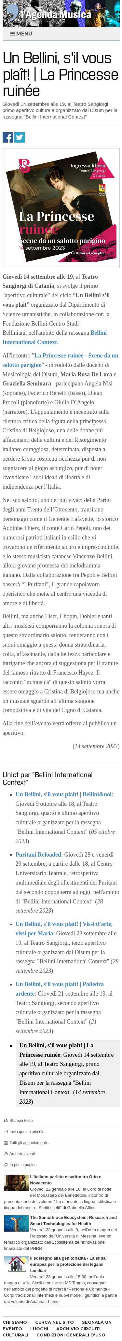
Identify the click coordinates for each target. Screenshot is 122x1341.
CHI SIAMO (15, 1322)
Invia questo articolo (24, 1131)
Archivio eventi (19, 1154)
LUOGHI (39, 1328)
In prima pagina (20, 1165)
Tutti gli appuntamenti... (26, 1142)
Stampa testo (18, 1120)
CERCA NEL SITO (54, 1322)
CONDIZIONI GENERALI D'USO (70, 1334)
